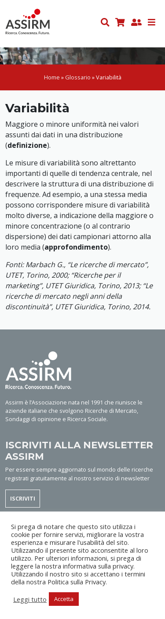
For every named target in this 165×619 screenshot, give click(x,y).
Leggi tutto (30, 599)
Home (52, 77)
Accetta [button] (63, 599)
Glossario (78, 77)
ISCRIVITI (22, 498)
